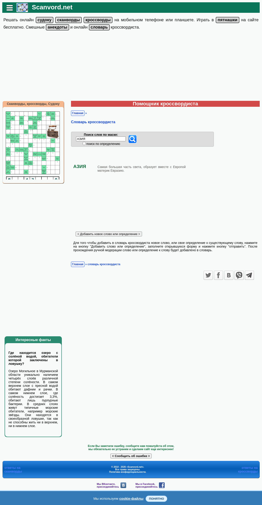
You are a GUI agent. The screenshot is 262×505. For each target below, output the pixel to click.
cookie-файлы (131, 498)
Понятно (156, 498)
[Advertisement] (131, 67)
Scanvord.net (52, 7)
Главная (77, 113)
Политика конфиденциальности (127, 472)
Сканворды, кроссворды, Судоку (33, 104)
